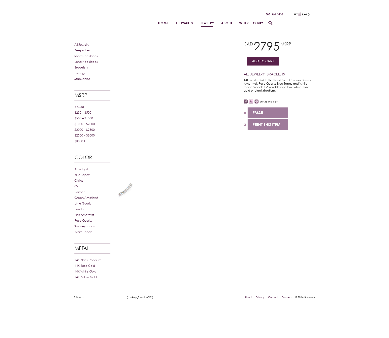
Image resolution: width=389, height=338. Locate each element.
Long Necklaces (86, 62)
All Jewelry (81, 44)
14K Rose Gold (84, 266)
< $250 (79, 107)
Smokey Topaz (84, 226)
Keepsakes (82, 50)
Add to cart (263, 61)
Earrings (79, 73)
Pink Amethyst (84, 215)
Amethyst (81, 169)
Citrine (79, 180)
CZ (76, 186)
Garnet (79, 192)
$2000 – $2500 (84, 130)
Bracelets (81, 67)
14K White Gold (85, 271)
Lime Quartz (82, 203)
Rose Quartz (83, 220)
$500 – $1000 (83, 118)
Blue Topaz (82, 175)
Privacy (260, 297)
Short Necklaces (86, 56)
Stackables (82, 79)
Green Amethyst (86, 198)
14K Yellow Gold (85, 277)
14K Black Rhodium (87, 260)
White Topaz (83, 232)
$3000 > (80, 141)
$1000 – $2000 (84, 124)
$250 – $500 (82, 112)
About (248, 297)
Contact (273, 297)
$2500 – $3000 (84, 135)
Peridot (79, 209)
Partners (287, 297)
